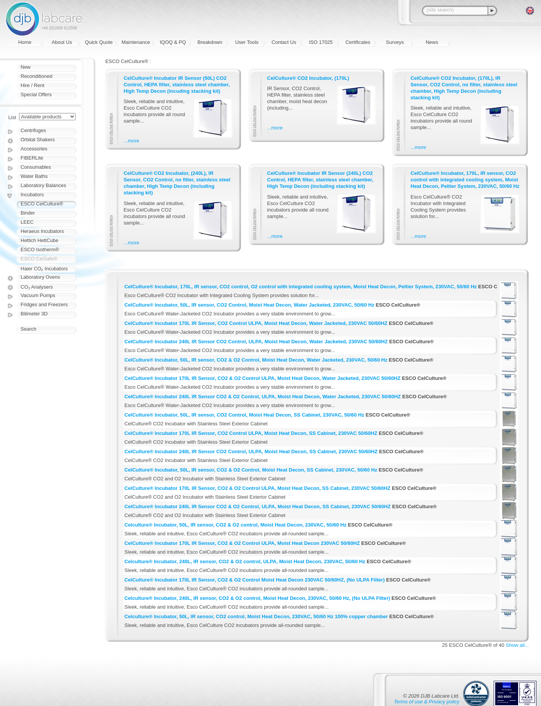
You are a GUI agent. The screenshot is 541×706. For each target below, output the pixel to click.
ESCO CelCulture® (42, 204)
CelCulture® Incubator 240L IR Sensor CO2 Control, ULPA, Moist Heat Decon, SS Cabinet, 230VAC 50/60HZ (251, 451)
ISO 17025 (321, 42)
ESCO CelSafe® (39, 259)
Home (25, 42)
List (12, 117)
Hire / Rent (32, 85)
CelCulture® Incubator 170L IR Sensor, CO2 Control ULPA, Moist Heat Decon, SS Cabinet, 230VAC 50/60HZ (250, 433)
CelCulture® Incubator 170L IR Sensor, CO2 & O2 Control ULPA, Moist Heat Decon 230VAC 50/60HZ (242, 543)
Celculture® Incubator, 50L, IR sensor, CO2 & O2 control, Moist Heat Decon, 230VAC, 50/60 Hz (235, 525)
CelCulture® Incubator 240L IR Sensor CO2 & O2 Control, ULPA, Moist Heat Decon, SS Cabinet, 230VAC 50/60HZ (257, 506)
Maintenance (136, 42)
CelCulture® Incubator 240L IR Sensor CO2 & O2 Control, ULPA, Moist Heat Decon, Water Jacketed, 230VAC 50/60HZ (262, 396)
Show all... (517, 645)
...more (131, 141)
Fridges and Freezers (44, 304)
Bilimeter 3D (34, 314)
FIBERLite (32, 158)
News (432, 42)
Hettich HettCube (39, 240)
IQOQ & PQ (173, 42)
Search (28, 329)
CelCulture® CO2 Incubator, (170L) (308, 78)
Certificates (357, 42)
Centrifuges (33, 130)
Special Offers (36, 94)
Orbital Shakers (38, 139)
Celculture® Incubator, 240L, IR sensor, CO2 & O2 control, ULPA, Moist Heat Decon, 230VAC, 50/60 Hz (244, 561)
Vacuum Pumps (38, 295)
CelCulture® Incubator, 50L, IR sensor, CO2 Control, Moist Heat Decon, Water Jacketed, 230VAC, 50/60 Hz (249, 305)
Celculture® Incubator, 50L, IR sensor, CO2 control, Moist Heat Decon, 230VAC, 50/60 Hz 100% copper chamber (256, 616)
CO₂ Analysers (37, 287)
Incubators (32, 194)
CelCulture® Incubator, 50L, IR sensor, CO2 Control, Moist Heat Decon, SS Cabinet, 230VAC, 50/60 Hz (244, 415)
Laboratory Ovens (40, 277)
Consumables (36, 167)
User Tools (246, 42)
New (26, 67)
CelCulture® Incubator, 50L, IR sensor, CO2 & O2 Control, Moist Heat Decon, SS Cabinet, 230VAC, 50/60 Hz (250, 470)
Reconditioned (36, 76)
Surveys (395, 42)
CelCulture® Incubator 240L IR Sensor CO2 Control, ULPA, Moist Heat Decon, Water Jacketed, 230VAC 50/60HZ (256, 341)
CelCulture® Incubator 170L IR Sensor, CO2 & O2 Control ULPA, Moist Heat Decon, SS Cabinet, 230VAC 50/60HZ (257, 488)
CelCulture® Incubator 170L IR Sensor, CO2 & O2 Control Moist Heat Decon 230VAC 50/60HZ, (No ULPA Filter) (254, 580)
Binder (28, 213)
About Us (62, 42)
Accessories (34, 149)
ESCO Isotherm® (40, 249)
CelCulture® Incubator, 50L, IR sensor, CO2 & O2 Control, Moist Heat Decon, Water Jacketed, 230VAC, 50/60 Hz (255, 360)
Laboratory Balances (43, 185)
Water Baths (34, 176)
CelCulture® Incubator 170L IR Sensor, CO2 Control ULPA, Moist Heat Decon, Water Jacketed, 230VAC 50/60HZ (256, 323)
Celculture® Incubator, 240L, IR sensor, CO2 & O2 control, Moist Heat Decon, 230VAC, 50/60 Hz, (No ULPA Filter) (257, 598)
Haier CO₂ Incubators (44, 268)
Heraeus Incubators (42, 231)
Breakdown (209, 42)
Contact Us (284, 42)
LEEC (27, 222)
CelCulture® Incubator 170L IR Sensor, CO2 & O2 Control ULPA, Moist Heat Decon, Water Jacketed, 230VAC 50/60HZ (262, 378)
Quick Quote (99, 42)
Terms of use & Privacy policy (426, 701)
